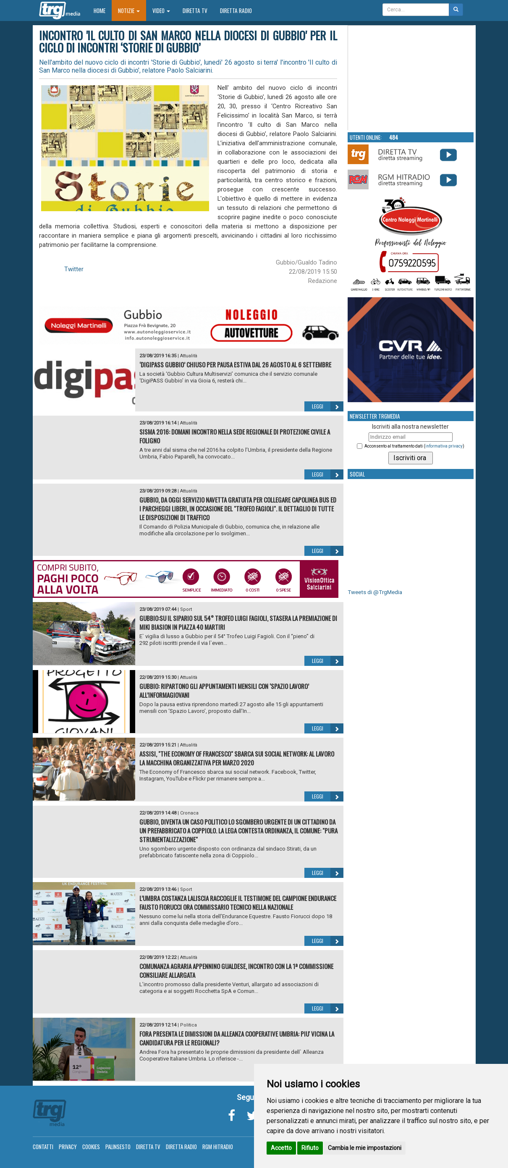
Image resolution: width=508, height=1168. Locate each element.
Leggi (327, 406)
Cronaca (189, 813)
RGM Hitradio (217, 1146)
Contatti (43, 1146)
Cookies (91, 1146)
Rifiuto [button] (310, 1147)
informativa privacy (444, 446)
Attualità (188, 356)
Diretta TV (195, 10)
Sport (186, 609)
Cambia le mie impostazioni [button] (364, 1147)
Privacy (68, 1146)
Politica (188, 1025)
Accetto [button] (281, 1147)
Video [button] (161, 10)
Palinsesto (118, 1146)
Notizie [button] (129, 10)
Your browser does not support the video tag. (411, 78)
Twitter (74, 269)
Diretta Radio (236, 10)
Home (103, 10)
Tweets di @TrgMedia (375, 592)
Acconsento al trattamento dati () (414, 446)
